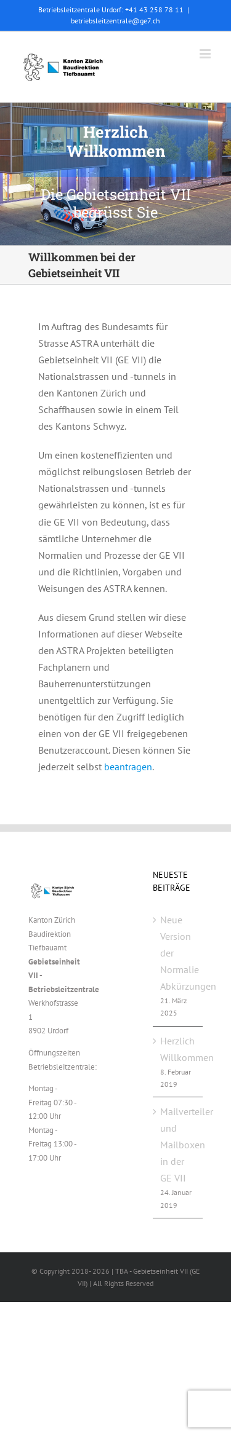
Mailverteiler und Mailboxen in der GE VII (178, 1144)
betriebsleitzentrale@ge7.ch (115, 20)
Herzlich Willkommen (178, 1049)
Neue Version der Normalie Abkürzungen (178, 952)
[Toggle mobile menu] (206, 53)
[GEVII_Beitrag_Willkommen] (115, 174)
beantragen (128, 766)
